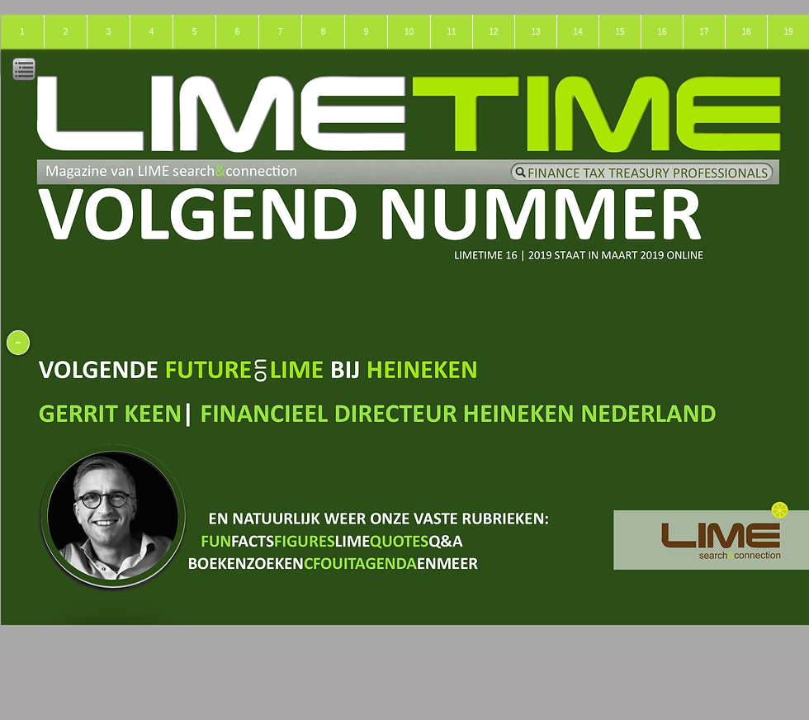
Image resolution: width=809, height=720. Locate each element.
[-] (18, 342)
